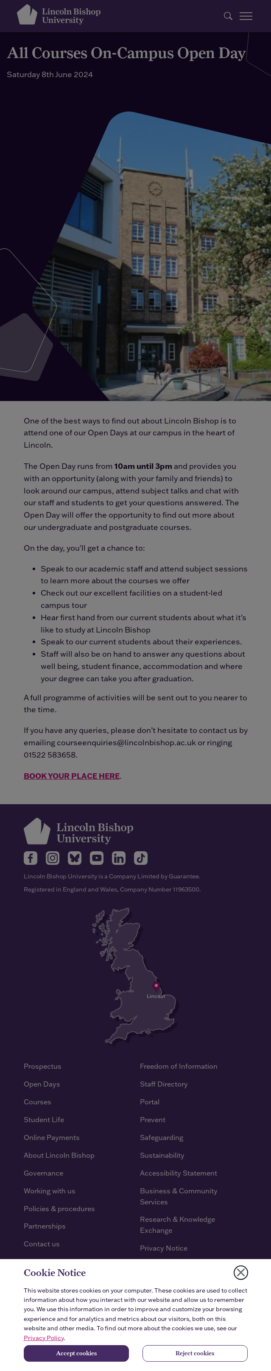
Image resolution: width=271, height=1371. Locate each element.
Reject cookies (195, 1353)
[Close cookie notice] (241, 1272)
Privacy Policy (44, 1338)
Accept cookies (76, 1353)
